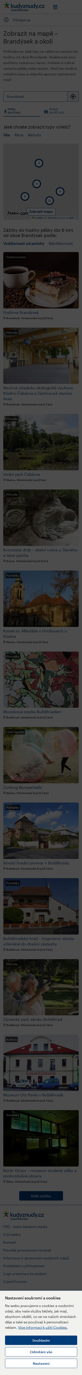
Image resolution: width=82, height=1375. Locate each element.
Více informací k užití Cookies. (43, 1327)
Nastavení (41, 1363)
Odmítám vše (41, 1352)
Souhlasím (41, 1340)
